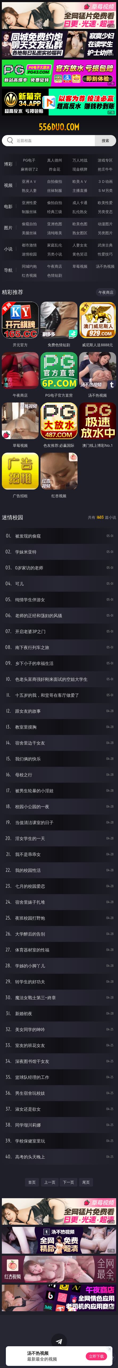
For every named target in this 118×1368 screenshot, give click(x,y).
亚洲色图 (54, 223)
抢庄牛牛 (105, 169)
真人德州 (54, 160)
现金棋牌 (79, 169)
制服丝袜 (29, 211)
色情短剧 (54, 275)
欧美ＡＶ (79, 181)
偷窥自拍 (29, 223)
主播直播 (79, 190)
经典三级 (54, 211)
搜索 (105, 140)
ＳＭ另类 (105, 190)
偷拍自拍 (54, 202)
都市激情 (29, 245)
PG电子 (29, 160)
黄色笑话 (79, 254)
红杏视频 (29, 275)
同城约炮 (29, 266)
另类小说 (54, 254)
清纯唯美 (54, 232)
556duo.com (59, 127)
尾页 (86, 1182)
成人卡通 (79, 202)
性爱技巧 (105, 254)
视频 (8, 185)
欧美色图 (79, 223)
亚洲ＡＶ (29, 181)
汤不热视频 (105, 266)
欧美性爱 (105, 202)
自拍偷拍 (54, 181)
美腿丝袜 (29, 232)
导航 (8, 270)
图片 (8, 228)
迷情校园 (29, 254)
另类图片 (105, 232)
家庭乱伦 (54, 245)
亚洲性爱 (29, 202)
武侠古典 (105, 245)
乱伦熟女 (79, 211)
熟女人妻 (29, 190)
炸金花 (54, 169)
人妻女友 (79, 245)
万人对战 (79, 160)
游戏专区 (105, 160)
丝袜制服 (54, 190)
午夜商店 (54, 266)
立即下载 (96, 1356)
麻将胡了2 (29, 169)
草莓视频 (79, 266)
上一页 (49, 1182)
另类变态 (105, 211)
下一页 (68, 1182)
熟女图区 (79, 232)
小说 (8, 249)
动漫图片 (105, 223)
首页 (32, 1182)
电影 (8, 206)
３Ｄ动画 (105, 181)
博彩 (8, 164)
